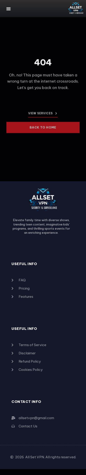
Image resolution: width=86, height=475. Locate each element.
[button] (8, 8)
